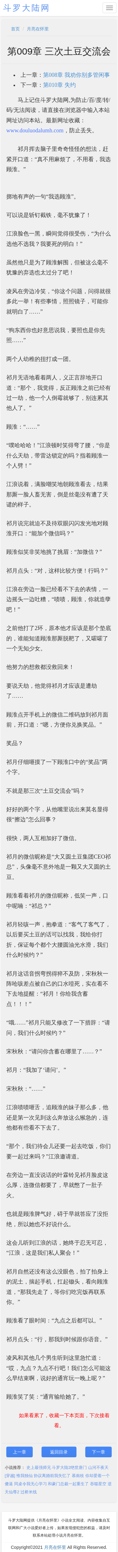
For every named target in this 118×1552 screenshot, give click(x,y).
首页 (15, 28)
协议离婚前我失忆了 (52, 1475)
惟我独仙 (24, 1475)
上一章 (19, 1451)
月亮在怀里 (38, 28)
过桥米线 (28, 1492)
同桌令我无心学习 (30, 1483)
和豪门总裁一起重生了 (68, 1483)
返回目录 (59, 1451)
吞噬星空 (98, 1483)
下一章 (98, 1451)
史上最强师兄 (38, 1467)
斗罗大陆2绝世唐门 (69, 1467)
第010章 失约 (59, 85)
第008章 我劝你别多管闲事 (76, 75)
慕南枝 (78, 1475)
